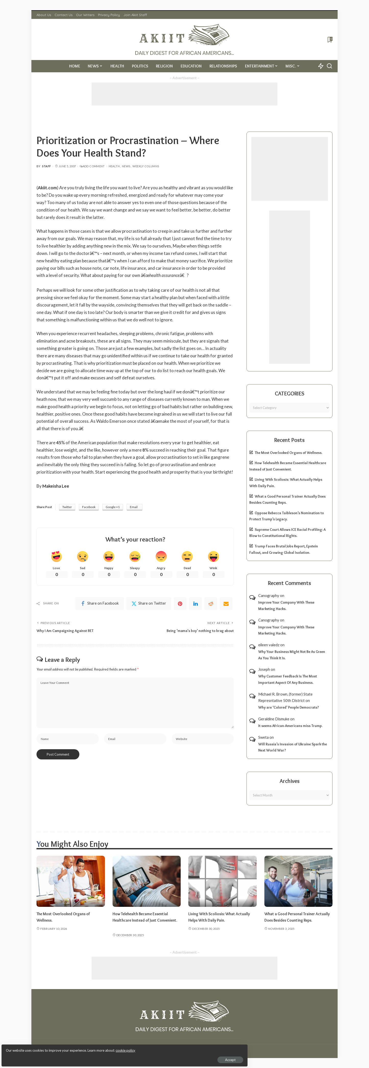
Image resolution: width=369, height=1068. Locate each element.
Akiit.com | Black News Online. (204, 1051)
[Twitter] (148, 604)
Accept (62, 1057)
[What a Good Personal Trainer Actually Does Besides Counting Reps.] (298, 881)
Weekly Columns (145, 166)
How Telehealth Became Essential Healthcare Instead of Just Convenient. (144, 920)
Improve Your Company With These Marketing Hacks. (286, 605)
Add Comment (92, 166)
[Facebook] (99, 604)
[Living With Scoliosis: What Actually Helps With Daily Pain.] (222, 881)
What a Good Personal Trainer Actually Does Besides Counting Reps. (294, 920)
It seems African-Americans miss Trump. (290, 725)
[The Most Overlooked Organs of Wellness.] (70, 881)
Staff (46, 166)
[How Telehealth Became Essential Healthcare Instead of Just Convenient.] (147, 881)
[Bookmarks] (330, 39)
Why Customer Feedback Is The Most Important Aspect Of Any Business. (287, 679)
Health (114, 166)
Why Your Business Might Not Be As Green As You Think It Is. (291, 654)
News (126, 166)
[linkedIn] (195, 604)
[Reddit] (210, 604)
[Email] (226, 604)
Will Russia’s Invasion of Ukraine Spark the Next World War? (292, 747)
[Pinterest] (180, 604)
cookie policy (65, 1048)
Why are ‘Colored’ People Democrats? (288, 707)
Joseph (264, 669)
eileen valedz (268, 644)
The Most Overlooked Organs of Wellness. (288, 452)
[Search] (329, 66)
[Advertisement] (184, 94)
